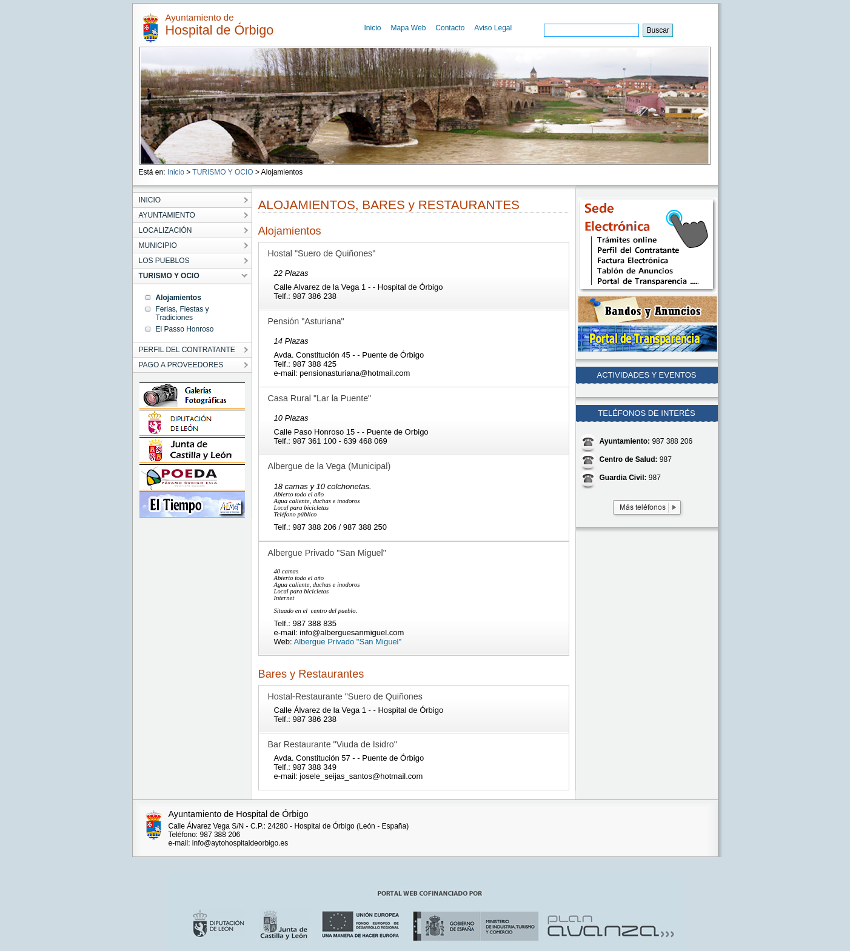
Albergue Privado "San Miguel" (348, 641)
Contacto (449, 28)
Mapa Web (408, 28)
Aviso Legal (493, 28)
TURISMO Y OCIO (222, 172)
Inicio (372, 28)
